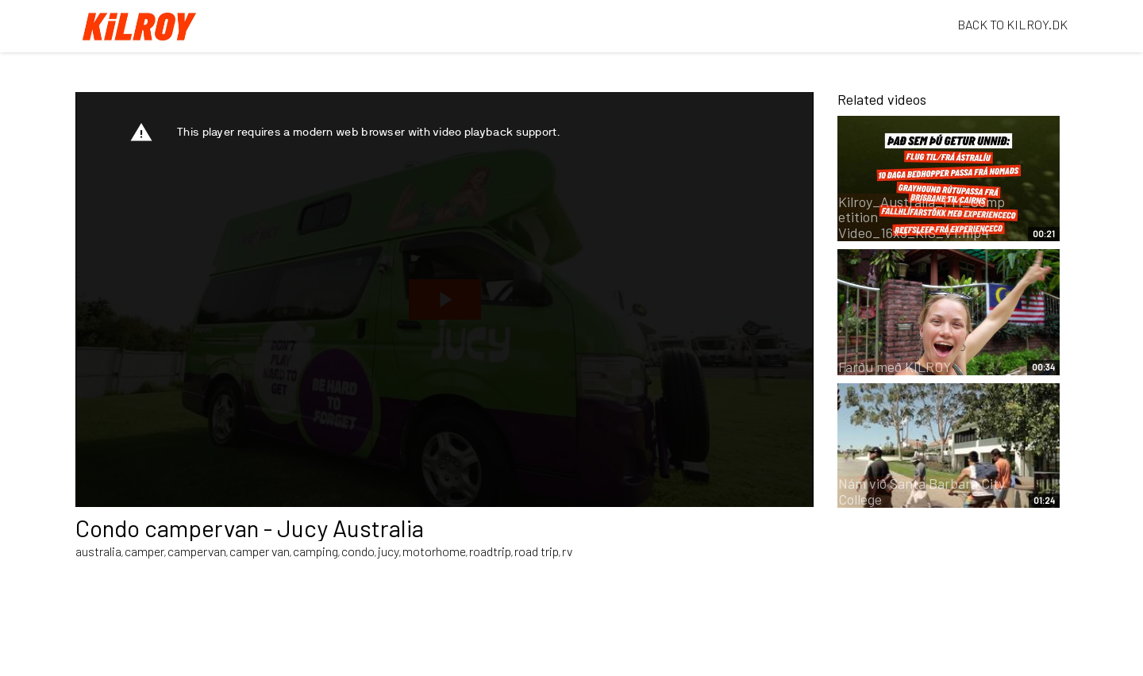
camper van (259, 551)
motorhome (434, 551)
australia (98, 551)
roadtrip (490, 551)
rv (567, 551)
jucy (388, 551)
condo (358, 551)
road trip (536, 551)
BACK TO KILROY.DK (1012, 24)
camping (315, 551)
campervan (196, 551)
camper (144, 551)
